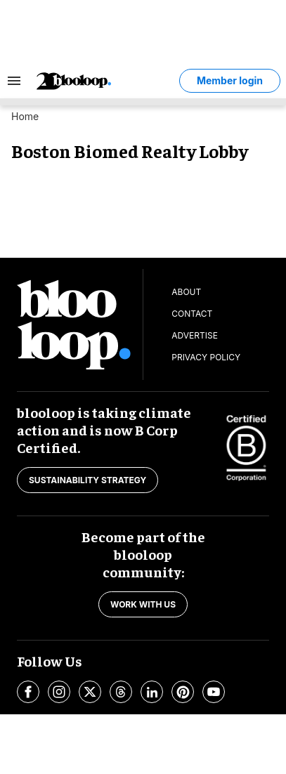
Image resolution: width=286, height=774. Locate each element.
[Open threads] (121, 692)
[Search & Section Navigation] (14, 80)
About (186, 292)
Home (25, 116)
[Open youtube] (213, 692)
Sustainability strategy (87, 480)
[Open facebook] (28, 692)
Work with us (143, 604)
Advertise (194, 335)
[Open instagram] (59, 692)
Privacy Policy (205, 357)
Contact (191, 313)
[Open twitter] (90, 692)
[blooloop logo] (106, 81)
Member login (230, 80)
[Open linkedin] (152, 692)
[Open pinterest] (182, 692)
